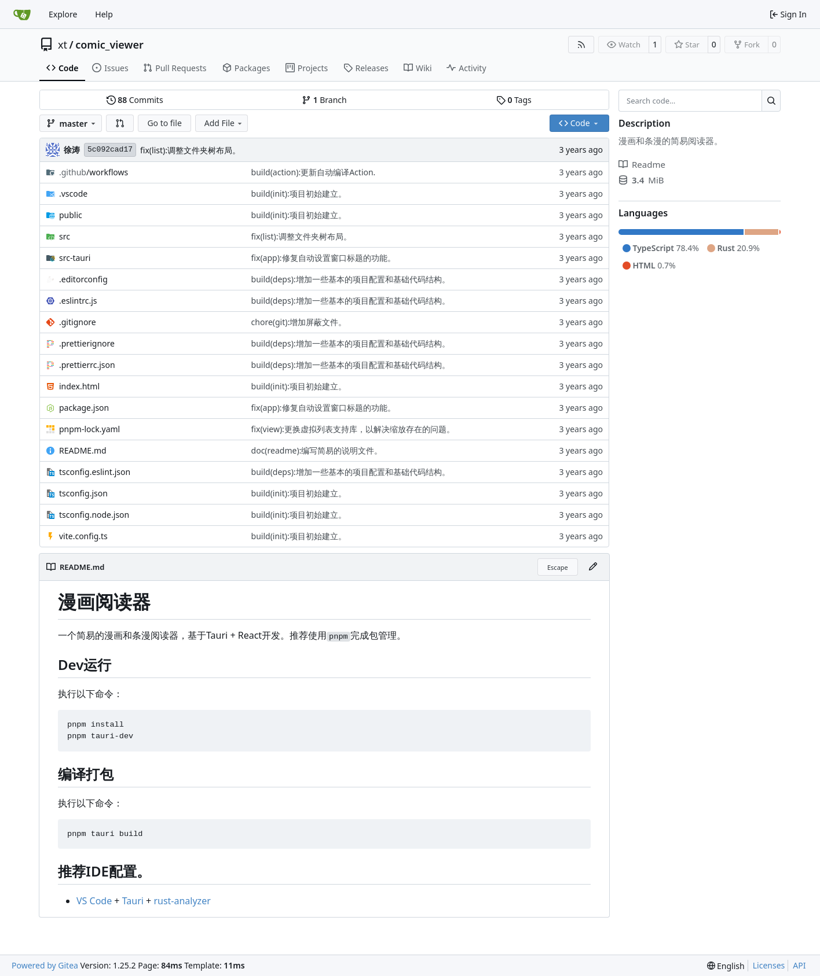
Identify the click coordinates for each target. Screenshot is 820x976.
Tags (514, 99)
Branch (324, 99)
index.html (79, 386)
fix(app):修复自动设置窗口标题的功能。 (323, 257)
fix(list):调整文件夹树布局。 (190, 150)
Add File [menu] (224, 122)
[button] (120, 123)
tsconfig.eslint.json (94, 471)
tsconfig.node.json (94, 514)
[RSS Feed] (581, 44)
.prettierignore (87, 343)
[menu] (726, 965)
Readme (641, 164)
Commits (135, 99)
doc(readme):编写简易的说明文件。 (317, 450)
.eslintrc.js (78, 300)
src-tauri (74, 257)
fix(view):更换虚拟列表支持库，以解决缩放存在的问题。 (353, 428)
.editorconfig (83, 279)
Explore (63, 14)
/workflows (93, 172)
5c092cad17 (110, 149)
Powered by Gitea (45, 965)
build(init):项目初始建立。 (298, 193)
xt (62, 44)
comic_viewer (109, 44)
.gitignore (77, 321)
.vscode (73, 193)
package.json (84, 407)
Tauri (133, 900)
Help (104, 14)
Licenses (769, 965)
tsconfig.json (83, 493)
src (64, 236)
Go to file (164, 122)
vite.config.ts (83, 536)
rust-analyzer (181, 900)
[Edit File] (593, 567)
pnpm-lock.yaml (89, 428)
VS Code (94, 900)
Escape (557, 567)
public (70, 214)
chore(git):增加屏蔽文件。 (299, 321)
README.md (83, 450)
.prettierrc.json (87, 364)
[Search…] (771, 101)
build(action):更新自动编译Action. (313, 172)
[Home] (22, 14)
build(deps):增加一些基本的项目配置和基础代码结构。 (350, 279)
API (799, 965)
